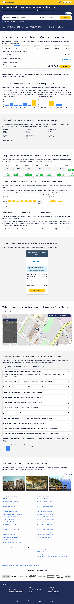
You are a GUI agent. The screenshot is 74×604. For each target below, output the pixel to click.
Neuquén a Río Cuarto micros (10, 509)
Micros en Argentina (13, 568)
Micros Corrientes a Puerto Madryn (45, 511)
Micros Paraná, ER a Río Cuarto (10, 527)
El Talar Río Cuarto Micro (8, 521)
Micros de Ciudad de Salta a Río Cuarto (12, 511)
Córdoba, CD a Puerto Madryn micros (45, 521)
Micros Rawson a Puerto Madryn (44, 529)
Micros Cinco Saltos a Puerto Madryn (45, 509)
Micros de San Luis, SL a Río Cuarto (11, 534)
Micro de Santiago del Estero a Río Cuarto (12, 516)
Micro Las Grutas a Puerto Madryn (45, 524)
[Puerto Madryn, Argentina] (28, 17)
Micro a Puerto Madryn (34, 568)
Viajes (31, 594)
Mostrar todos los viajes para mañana (37, 70)
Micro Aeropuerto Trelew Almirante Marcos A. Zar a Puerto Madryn (52, 559)
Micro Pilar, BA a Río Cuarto (9, 529)
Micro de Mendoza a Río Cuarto (10, 506)
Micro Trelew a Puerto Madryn (44, 539)
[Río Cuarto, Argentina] (11, 17)
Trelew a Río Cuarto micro (9, 537)
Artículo (51, 592)
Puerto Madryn (64, 318)
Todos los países (53, 594)
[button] (37, 332)
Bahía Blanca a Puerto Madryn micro (45, 501)
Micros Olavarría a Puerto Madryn (44, 527)
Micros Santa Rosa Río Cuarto (10, 514)
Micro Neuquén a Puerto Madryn (44, 514)
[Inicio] (8, 2)
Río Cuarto (52, 318)
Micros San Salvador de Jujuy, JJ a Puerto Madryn (48, 534)
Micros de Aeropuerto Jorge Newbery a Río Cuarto (14, 552)
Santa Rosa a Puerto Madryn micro (45, 516)
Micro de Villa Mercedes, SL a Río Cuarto (12, 544)
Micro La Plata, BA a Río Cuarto (10, 524)
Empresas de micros (15, 594)
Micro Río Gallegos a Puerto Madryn (45, 532)
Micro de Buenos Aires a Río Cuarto (11, 504)
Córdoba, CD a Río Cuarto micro (10, 519)
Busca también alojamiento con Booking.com (14, 21)
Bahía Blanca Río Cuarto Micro (10, 501)
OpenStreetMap (64, 347)
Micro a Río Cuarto (23, 568)
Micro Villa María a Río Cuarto (10, 542)
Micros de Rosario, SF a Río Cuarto (11, 532)
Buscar (65, 66)
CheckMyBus (5, 568)
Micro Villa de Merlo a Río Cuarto (10, 539)
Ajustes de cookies (35, 592)
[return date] (53, 17)
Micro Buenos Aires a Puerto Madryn (45, 504)
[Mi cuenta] (59, 2)
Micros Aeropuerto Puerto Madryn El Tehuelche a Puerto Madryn (51, 556)
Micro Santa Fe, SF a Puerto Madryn (45, 537)
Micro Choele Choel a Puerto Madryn (45, 506)
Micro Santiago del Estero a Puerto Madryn (46, 519)
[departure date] (42, 17)
